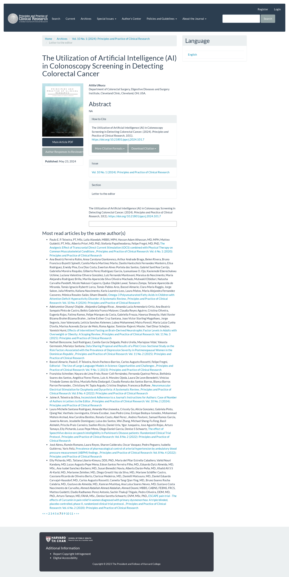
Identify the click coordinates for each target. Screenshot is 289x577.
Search (56, 18)
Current (70, 18)
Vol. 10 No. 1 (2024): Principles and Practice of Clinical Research (111, 38)
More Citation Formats (110, 148)
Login (277, 9)
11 (71, 513)
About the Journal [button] (194, 18)
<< (44, 513)
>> (77, 513)
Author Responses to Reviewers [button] (64, 151)
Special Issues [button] (106, 18)
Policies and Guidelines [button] (162, 18)
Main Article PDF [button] (62, 142)
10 (67, 513)
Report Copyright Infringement (72, 553)
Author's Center (131, 18)
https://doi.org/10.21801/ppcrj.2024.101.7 (118, 139)
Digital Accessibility (65, 558)
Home (48, 38)
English (192, 54)
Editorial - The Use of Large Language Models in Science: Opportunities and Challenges (102, 365)
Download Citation (143, 148)
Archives (86, 18)
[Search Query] (241, 19)
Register (263, 9)
